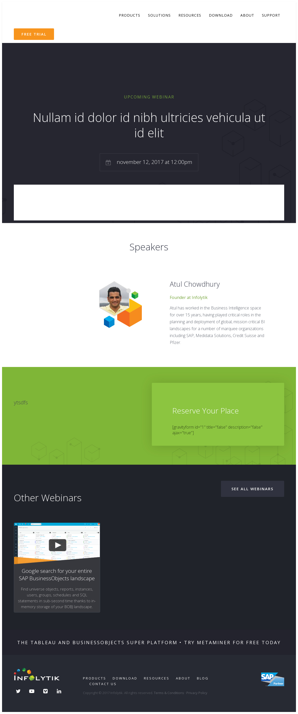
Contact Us (103, 684)
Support (271, 15)
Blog (203, 678)
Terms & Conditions (169, 692)
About (247, 15)
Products (129, 15)
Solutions (159, 15)
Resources (189, 15)
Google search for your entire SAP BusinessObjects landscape (57, 574)
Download (221, 15)
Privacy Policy (196, 692)
